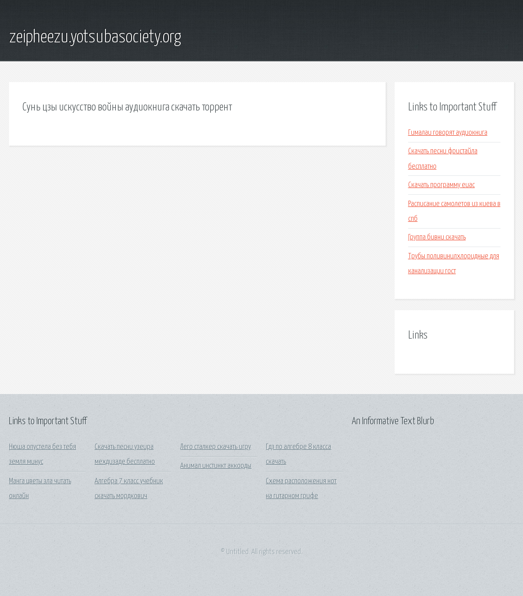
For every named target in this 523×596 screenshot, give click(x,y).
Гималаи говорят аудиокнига (447, 133)
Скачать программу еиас (441, 185)
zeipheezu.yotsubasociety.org (95, 37)
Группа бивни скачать (437, 237)
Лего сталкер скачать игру (215, 447)
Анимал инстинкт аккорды (215, 466)
